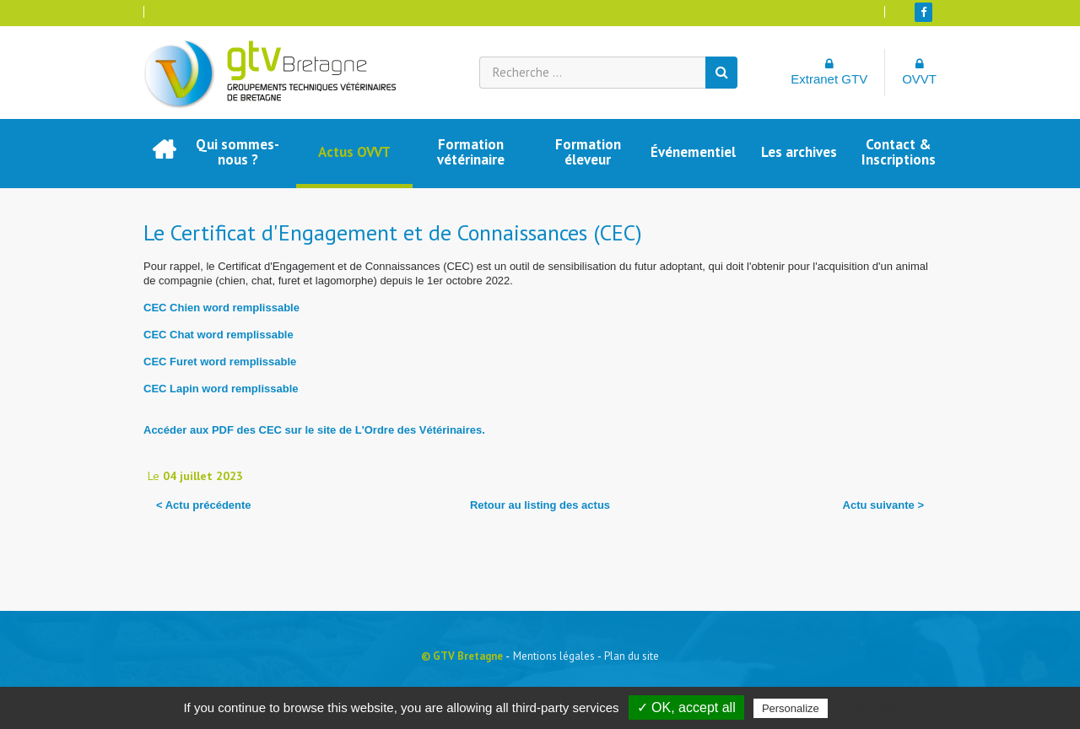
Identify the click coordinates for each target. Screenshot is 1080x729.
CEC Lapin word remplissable (221, 388)
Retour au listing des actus (540, 505)
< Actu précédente (203, 505)
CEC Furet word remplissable (219, 361)
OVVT (919, 71)
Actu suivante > (883, 505)
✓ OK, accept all (686, 707)
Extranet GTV (829, 71)
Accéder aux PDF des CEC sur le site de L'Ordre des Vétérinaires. (314, 430)
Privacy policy (872, 708)
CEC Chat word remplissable (218, 334)
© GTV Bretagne (462, 656)
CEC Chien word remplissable (221, 307)
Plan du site (631, 656)
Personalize (790, 708)
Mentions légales (554, 656)
